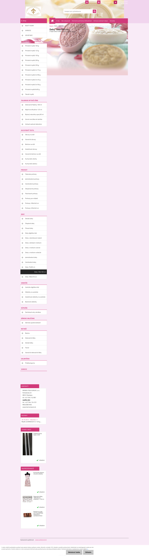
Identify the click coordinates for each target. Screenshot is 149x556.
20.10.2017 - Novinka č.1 (30, 419)
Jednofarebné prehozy (32, 179)
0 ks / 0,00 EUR (123, 1)
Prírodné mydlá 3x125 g (32, 80)
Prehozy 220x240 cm (32, 208)
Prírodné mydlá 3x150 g (32, 84)
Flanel (27, 348)
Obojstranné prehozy (31, 189)
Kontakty (112, 21)
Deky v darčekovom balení (33, 238)
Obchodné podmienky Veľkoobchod (82, 21)
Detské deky (29, 218)
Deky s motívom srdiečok (33, 252)
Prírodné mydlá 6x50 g (32, 89)
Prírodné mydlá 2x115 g (32, 70)
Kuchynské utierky (31, 159)
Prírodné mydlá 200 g (32, 60)
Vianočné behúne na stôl (33, 154)
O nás (57, 21)
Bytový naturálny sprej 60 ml (34, 114)
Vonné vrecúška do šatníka (33, 119)
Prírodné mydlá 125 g (32, 50)
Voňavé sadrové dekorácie (33, 124)
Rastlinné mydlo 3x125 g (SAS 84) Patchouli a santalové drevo (38, 513)
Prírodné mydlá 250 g (32, 65)
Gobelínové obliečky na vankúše (35, 297)
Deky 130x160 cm (40, 272)
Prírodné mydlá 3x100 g (32, 75)
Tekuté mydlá (29, 94)
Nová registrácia (105, 2)
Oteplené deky (29, 223)
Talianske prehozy (30, 174)
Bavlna (27, 333)
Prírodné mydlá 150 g (32, 55)
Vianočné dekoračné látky (33, 352)
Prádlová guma (30, 363)
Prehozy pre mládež (31, 198)
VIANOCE (28, 30)
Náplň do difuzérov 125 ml (33, 109)
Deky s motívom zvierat (32, 247)
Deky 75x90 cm (30, 267)
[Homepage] (53, 20)
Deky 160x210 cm (31, 277)
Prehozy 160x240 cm (32, 203)
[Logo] (33, 11)
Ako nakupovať (65, 21)
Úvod (51, 26)
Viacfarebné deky (30, 262)
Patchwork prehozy (31, 193)
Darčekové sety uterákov (33, 312)
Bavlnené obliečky (31, 302)
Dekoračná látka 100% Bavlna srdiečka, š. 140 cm (38, 498)
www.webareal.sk (41, 540)
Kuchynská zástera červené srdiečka (38, 473)
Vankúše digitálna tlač (32, 287)
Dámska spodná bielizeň (33, 323)
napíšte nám (26, 400)
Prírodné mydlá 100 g (32, 46)
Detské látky (29, 343)
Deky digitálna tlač (31, 233)
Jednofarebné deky (31, 257)
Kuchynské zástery (31, 164)
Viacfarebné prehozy (31, 184)
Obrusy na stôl (29, 134)
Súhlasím (88, 552)
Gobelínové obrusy (31, 149)
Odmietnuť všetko (74, 552)
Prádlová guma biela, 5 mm (37, 434)
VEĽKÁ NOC (29, 35)
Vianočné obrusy (30, 139)
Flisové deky (29, 228)
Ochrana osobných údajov (101, 21)
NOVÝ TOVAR (29, 25)
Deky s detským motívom (33, 243)
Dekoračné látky (30, 338)
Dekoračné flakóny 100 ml (33, 105)
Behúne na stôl (30, 144)
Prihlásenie (91, 2)
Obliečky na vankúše (31, 292)
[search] (94, 11)
